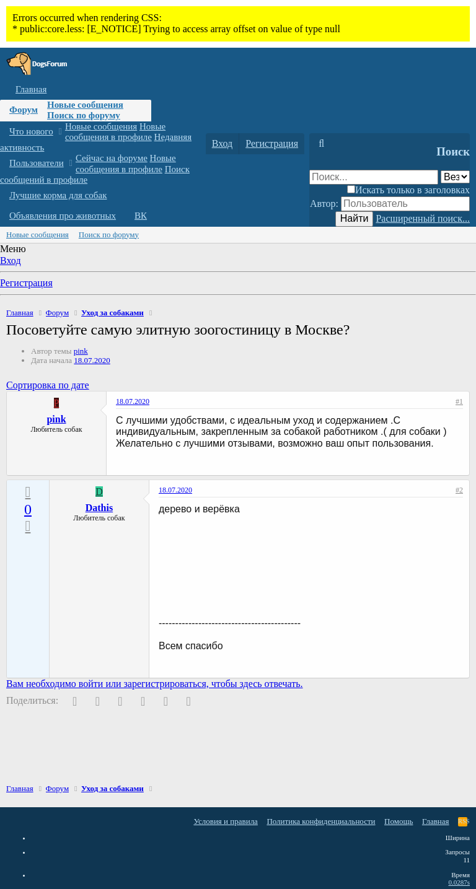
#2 (459, 490)
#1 (459, 401)
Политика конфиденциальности (321, 821)
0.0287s (459, 882)
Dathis (99, 507)
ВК (140, 216)
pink (81, 351)
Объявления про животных (62, 216)
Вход (10, 260)
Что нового (31, 131)
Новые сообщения (85, 105)
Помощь (398, 821)
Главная (30, 89)
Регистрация (26, 283)
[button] (59, 131)
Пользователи (36, 163)
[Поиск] (321, 143)
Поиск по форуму (83, 115)
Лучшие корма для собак (58, 195)
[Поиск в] (455, 176)
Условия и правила (225, 821)
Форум (23, 110)
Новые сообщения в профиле (115, 131)
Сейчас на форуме (112, 158)
